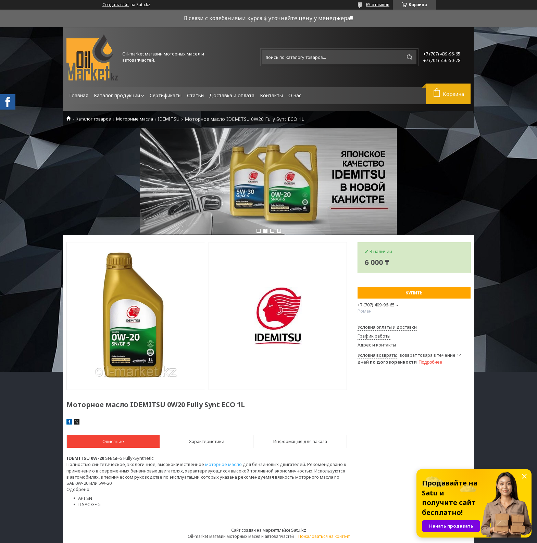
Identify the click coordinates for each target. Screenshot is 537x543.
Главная (78, 95)
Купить (414, 293)
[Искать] (409, 57)
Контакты (271, 95)
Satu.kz (298, 530)
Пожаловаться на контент (324, 536)
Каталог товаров (93, 119)
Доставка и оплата (231, 95)
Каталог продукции (117, 95)
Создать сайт (115, 4)
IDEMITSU (168, 119)
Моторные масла (134, 119)
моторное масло (223, 464)
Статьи (195, 95)
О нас (294, 95)
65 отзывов (377, 4)
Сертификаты (166, 95)
